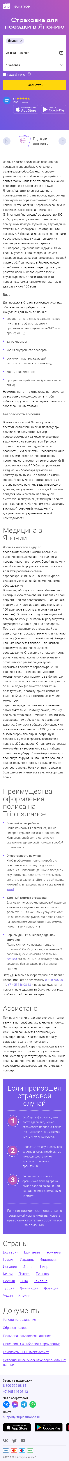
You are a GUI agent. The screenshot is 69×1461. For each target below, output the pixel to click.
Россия (9, 1281)
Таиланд (40, 1281)
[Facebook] (15, 1404)
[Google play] (49, 1427)
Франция (51, 1288)
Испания (10, 1267)
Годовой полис (16, 74)
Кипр (44, 1267)
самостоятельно (30, 1220)
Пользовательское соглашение (27, 1336)
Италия (28, 1267)
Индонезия (49, 1259)
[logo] (16, 6)
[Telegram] (24, 1404)
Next (62, 141)
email (10, 889)
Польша (42, 1274)
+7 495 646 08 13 (19, 984)
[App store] (25, 109)
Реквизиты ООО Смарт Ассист (26, 1352)
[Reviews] (17, 100)
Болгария (10, 1252)
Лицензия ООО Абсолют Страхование (31, 1344)
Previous (6, 141)
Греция (8, 1259)
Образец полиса (15, 1328)
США (24, 1281)
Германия (53, 1252)
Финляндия (29, 1288)
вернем (12, 959)
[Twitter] (14, 1441)
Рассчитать (34, 85)
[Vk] (6, 1404)
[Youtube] (23, 1441)
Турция (8, 1288)
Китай (8, 1274)
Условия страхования (19, 1319)
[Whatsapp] (32, 1404)
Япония (24, 1295)
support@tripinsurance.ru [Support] (16, 1417)
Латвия (24, 1274)
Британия (32, 1252)
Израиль (27, 1259)
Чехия (8, 1295)
